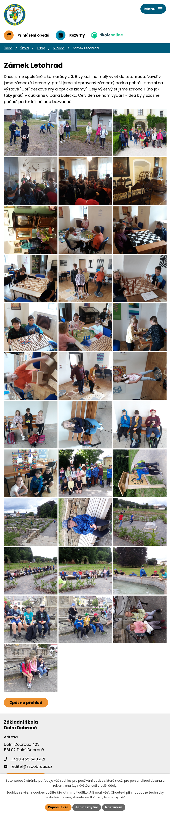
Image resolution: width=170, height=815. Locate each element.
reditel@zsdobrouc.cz (31, 766)
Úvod (8, 48)
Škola (24, 48)
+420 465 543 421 (28, 759)
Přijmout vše (58, 807)
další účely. (108, 785)
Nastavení (113, 807)
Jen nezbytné (86, 807)
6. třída (58, 48)
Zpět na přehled (26, 702)
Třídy (41, 48)
